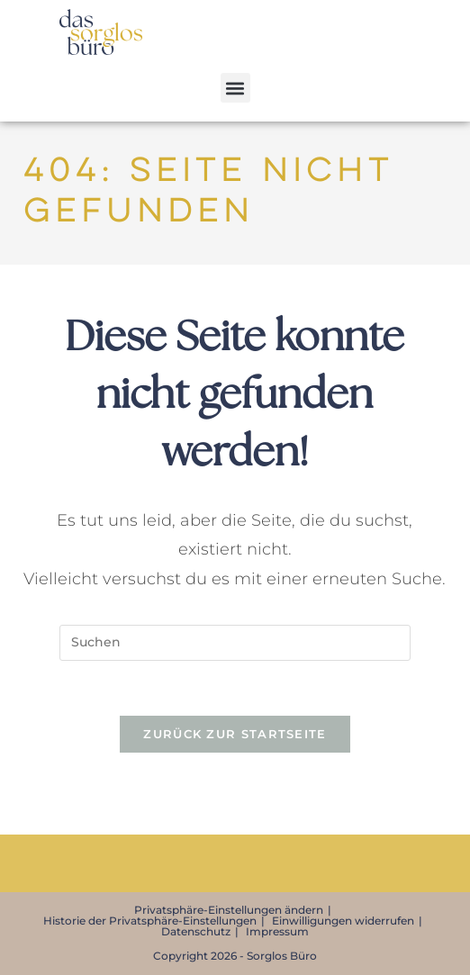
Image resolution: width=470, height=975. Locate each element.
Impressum (277, 931)
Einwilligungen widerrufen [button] (343, 920)
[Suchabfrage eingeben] (235, 643)
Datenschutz (195, 931)
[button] (235, 88)
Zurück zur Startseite (234, 734)
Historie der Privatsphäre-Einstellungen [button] (150, 920)
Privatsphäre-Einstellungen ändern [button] (228, 909)
